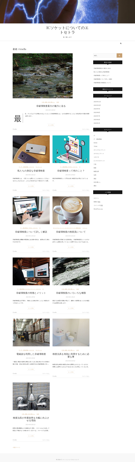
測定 (95, 178)
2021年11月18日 (70, 175)
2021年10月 (97, 105)
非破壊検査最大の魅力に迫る (51, 105)
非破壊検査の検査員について (71, 231)
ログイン (96, 198)
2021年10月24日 (70, 361)
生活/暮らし (51, 102)
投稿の (97, 202)
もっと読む (51, 125)
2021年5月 (97, 123)
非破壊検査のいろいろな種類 (71, 292)
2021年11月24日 (50, 110)
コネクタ (31, 166)
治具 (58, 102)
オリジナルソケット (58, 228)
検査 (46, 102)
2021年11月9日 (30, 297)
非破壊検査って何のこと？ (71, 170)
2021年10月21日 (30, 424)
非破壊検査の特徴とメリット (31, 292)
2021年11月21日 (30, 175)
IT (19, 166)
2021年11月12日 (70, 236)
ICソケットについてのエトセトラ (67, 29)
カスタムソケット (30, 289)
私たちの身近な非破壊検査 (31, 170)
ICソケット (39, 166)
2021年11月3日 (30, 358)
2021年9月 (97, 109)
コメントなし (85, 129)
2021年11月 (97, 101)
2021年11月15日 (30, 236)
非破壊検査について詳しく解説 (31, 231)
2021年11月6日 (70, 297)
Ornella (15, 129)
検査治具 (78, 228)
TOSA (30, 228)
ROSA (70, 166)
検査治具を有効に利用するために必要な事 (71, 355)
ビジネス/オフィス (70, 228)
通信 (95, 185)
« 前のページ (16, 447)
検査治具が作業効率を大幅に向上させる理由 (31, 419)
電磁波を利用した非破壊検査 (31, 353)
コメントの (98, 205)
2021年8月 (97, 112)
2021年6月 (97, 119)
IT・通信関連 (24, 166)
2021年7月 (97, 116)
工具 (43, 102)
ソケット (84, 228)
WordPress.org (98, 209)
